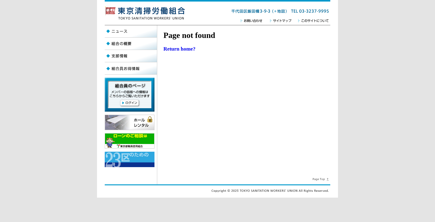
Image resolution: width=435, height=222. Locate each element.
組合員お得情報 (131, 68)
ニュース (131, 31)
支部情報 (131, 56)
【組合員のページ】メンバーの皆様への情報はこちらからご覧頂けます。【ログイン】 (129, 95)
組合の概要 (131, 44)
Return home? (179, 49)
